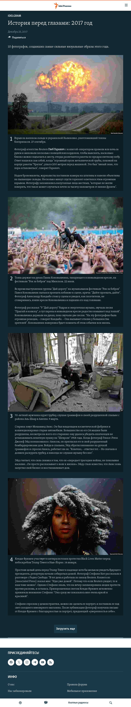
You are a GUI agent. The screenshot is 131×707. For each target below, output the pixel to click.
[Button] (17, 38)
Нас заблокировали (20, 691)
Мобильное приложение (82, 691)
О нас (11, 684)
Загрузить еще (65, 628)
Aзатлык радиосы (78, 702)
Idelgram (14, 16)
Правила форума (77, 684)
